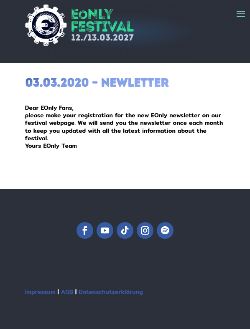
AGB (67, 291)
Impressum (40, 291)
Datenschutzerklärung (111, 291)
